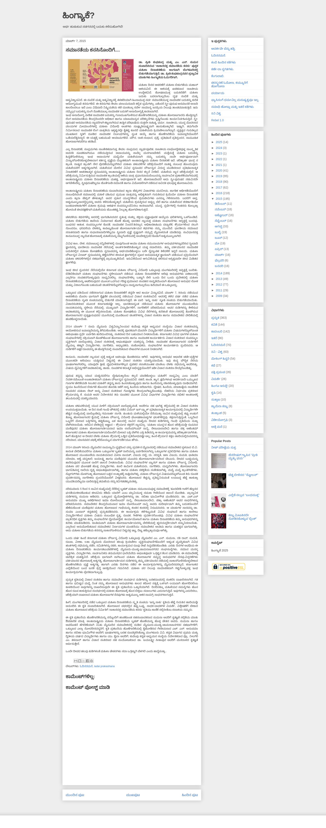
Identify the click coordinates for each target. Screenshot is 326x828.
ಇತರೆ (214, 338)
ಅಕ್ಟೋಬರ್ (221, 215)
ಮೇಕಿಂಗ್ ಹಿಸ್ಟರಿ (220, 358)
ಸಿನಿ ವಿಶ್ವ (216, 113)
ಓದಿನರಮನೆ (86, 666)
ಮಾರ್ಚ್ (220, 254)
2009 (219, 296)
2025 (219, 142)
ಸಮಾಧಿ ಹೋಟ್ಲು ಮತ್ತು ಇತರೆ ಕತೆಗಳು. (232, 106)
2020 (219, 170)
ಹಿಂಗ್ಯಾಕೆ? (78, 15)
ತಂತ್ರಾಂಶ (216, 413)
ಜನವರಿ (219, 266)
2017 (219, 187)
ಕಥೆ (213, 365)
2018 (219, 181)
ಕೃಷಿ (213, 392)
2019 (219, 176)
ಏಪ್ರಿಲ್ (219, 249)
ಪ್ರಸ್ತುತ (215, 317)
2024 (219, 147)
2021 (219, 165)
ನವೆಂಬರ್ (221, 209)
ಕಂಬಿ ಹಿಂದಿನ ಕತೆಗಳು (223, 62)
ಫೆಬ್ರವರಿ (220, 260)
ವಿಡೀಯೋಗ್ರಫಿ (219, 419)
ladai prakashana (104, 666)
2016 (219, 193)
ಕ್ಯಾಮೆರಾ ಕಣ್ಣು (219, 406)
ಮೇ (217, 243)
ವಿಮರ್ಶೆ (215, 379)
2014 (219, 273)
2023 (219, 153)
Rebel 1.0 (217, 120)
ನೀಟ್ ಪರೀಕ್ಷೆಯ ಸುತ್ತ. (224, 447)
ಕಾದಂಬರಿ (216, 331)
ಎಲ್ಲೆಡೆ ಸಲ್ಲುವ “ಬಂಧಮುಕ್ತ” (243, 495)
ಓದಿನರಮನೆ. (218, 55)
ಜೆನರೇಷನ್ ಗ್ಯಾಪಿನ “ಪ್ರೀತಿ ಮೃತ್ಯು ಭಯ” (243, 456)
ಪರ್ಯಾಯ (217, 93)
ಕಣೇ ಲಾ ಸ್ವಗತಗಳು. (222, 69)
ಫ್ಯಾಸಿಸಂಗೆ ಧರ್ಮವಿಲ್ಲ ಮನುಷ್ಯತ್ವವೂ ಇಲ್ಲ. (235, 100)
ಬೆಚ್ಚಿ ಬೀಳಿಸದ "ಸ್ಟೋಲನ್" (243, 474)
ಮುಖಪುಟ (133, 795)
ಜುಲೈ (218, 232)
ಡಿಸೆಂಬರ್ (221, 203)
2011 (219, 290)
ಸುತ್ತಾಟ (215, 399)
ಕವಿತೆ (214, 324)
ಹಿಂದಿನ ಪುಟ (190, 795)
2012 (219, 284)
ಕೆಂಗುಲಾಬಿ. (217, 76)
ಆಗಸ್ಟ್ (219, 226)
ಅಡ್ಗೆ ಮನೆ (216, 426)
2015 (219, 198)
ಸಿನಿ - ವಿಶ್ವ (216, 351)
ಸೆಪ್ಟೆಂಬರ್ (221, 220)
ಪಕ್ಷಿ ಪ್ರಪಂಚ (218, 372)
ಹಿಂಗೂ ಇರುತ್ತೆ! (219, 385)
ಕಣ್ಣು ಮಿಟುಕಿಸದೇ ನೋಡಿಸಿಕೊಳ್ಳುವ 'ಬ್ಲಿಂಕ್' (242, 516)
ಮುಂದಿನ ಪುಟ (75, 795)
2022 (219, 159)
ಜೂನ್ (219, 237)
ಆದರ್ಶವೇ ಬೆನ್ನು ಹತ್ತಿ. (223, 48)
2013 (219, 278)
